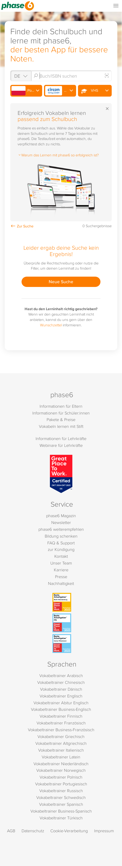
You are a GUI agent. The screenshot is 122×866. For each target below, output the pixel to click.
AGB (11, 831)
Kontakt (61, 556)
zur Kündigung (61, 549)
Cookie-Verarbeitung (69, 831)
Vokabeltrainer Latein (61, 757)
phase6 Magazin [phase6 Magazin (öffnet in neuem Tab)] (61, 516)
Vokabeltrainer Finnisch (61, 716)
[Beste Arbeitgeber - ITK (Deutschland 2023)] (61, 623)
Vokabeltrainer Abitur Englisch (61, 703)
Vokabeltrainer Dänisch (61, 689)
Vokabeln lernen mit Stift (61, 426)
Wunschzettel (51, 325)
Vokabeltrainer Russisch (61, 791)
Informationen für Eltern (61, 406)
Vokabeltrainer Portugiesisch (61, 784)
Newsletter (61, 522)
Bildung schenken (61, 536)
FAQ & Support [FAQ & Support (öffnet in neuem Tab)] (61, 543)
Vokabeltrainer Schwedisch (61, 797)
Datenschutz (33, 831)
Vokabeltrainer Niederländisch (61, 764)
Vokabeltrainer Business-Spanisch (61, 811)
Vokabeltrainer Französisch (61, 723)
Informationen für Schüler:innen (61, 413)
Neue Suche (61, 281)
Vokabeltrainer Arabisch (61, 675)
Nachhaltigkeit (61, 583)
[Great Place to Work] (61, 474)
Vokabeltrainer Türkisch (61, 818)
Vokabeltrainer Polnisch (61, 777)
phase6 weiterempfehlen (61, 529)
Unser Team (61, 563)
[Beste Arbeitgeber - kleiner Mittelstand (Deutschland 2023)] (61, 643)
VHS (88, 91)
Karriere (61, 570)
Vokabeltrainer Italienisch (61, 750)
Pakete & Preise (61, 419)
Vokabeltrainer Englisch (61, 696)
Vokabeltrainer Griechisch (61, 736)
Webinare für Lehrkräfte (61, 445)
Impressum (104, 831)
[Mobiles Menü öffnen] (116, 6)
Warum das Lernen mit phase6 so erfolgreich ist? (58, 155)
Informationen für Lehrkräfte (61, 438)
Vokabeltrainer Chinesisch (61, 682)
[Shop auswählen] (20, 75)
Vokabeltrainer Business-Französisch (61, 730)
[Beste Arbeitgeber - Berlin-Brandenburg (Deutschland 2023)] (61, 602)
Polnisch (26, 90)
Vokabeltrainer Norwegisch (61, 770)
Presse (61, 577)
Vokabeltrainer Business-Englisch (61, 709)
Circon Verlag (60, 90)
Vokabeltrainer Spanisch (61, 804)
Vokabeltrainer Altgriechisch (61, 743)
